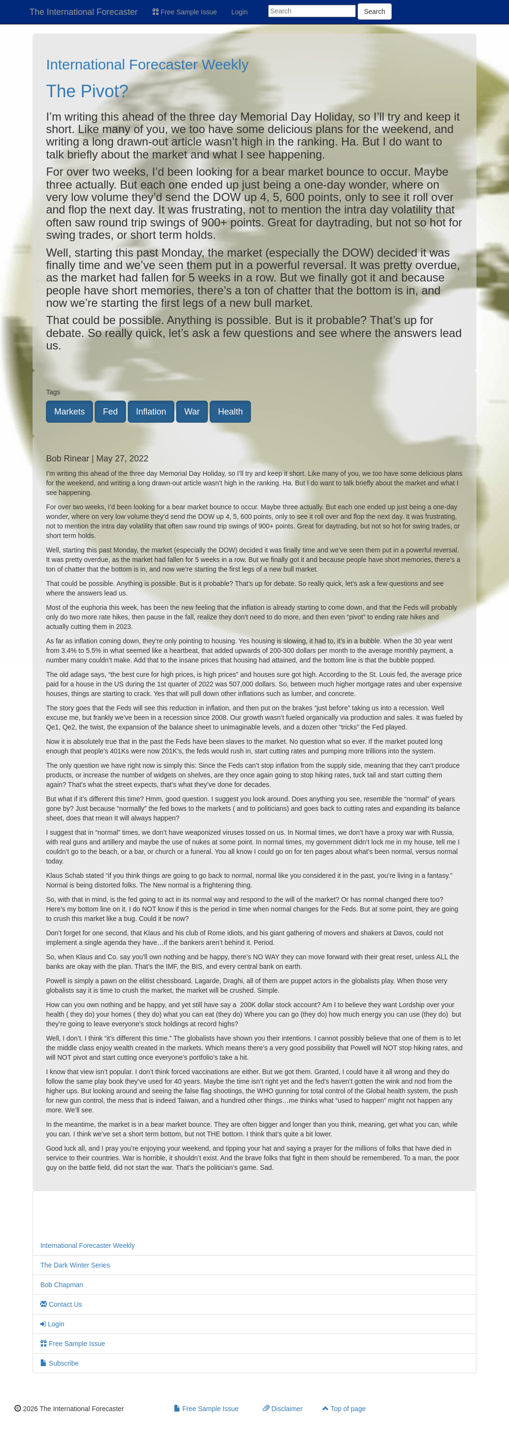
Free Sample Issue (184, 12)
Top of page (344, 1409)
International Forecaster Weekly (147, 64)
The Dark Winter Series (75, 1265)
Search (374, 11)
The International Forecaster (84, 12)
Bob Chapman (61, 1285)
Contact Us (61, 1304)
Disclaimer (283, 1409)
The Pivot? (87, 91)
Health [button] (230, 411)
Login (239, 12)
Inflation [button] (151, 411)
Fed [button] (110, 411)
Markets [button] (69, 411)
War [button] (192, 411)
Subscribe (59, 1363)
